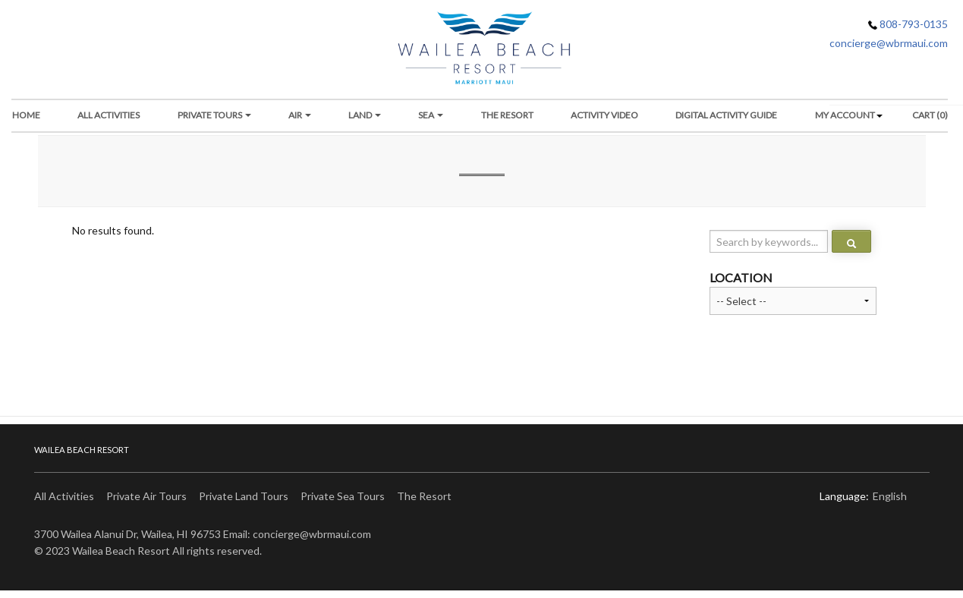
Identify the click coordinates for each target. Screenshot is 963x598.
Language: (844, 495)
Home (26, 115)
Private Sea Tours (343, 495)
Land (364, 115)
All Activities (108, 115)
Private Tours (214, 115)
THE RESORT (507, 115)
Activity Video (604, 115)
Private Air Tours (146, 495)
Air (299, 115)
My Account (845, 115)
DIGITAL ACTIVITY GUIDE (726, 115)
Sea (430, 115)
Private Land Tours (243, 495)
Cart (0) (930, 115)
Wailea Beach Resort (81, 450)
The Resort (424, 495)
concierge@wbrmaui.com (888, 42)
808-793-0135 (908, 23)
